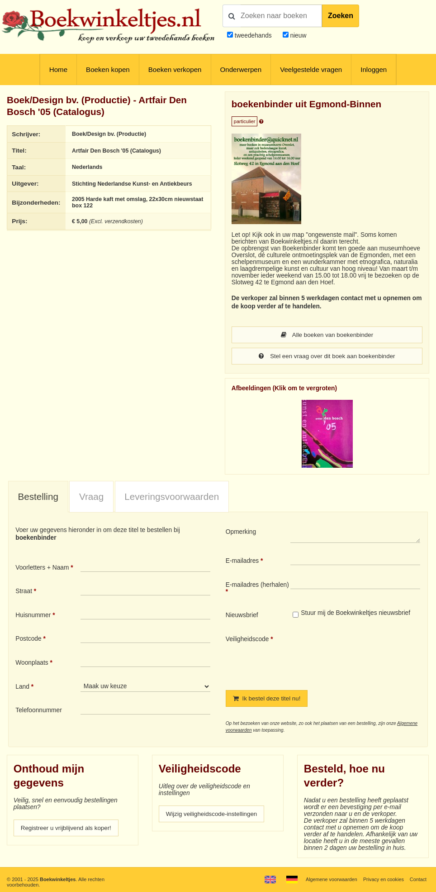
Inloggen (373, 69)
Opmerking (241, 531)
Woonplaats (31, 662)
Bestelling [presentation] (38, 496)
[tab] (38, 497)
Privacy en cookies (382, 879)
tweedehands (253, 35)
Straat (23, 591)
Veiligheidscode (247, 639)
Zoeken (340, 15)
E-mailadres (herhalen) (257, 584)
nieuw (298, 35)
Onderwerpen (241, 69)
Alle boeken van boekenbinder (327, 334)
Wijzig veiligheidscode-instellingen (213, 813)
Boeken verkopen (175, 69)
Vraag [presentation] (91, 496)
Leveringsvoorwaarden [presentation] (171, 496)
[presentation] (366, 655)
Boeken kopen (108, 69)
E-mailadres (242, 560)
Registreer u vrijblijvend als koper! (67, 828)
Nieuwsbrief (242, 615)
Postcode (28, 638)
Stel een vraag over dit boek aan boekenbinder (327, 356)
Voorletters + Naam (42, 567)
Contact (418, 879)
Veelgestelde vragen (311, 69)
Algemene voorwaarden (329, 879)
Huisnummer (33, 615)
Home (58, 69)
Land (22, 686)
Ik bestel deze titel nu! (268, 698)
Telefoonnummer (38, 710)
